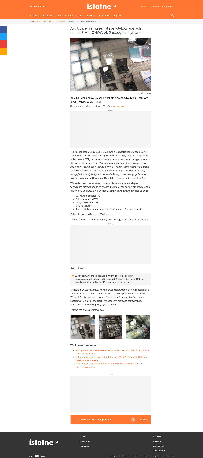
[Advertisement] (110, 130)
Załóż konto (159, 450)
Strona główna (35, 21)
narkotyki (116, 106)
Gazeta (79, 15)
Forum (58, 15)
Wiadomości (60, 21)
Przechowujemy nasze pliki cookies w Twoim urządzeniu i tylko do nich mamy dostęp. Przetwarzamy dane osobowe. (141, 456)
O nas (82, 436)
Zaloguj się (167, 6)
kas (122, 106)
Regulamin (84, 446)
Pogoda (117, 15)
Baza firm (47, 15)
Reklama (155, 6)
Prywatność (85, 441)
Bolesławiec (37, 6)
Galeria (69, 15)
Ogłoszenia (104, 15)
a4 (111, 106)
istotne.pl (101, 6)
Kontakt (144, 6)
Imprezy (90, 15)
